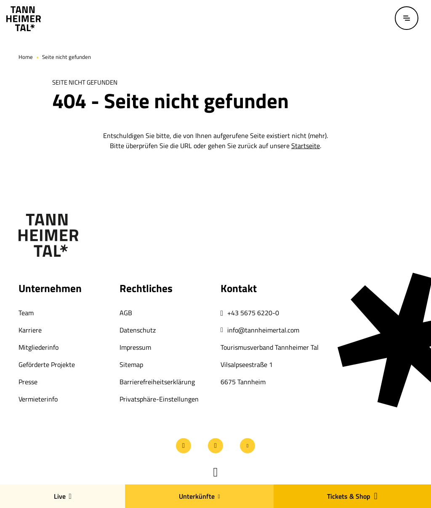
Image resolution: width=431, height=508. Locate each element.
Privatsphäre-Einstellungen (159, 399)
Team (26, 313)
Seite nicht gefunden (66, 57)
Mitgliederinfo (39, 347)
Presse (28, 382)
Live (63, 496)
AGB (126, 313)
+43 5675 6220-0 (253, 312)
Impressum (135, 347)
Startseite (305, 146)
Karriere (30, 330)
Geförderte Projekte (47, 364)
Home (26, 57)
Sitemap (131, 364)
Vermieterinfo (38, 399)
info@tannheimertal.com (263, 330)
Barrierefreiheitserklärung (157, 382)
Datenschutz (138, 330)
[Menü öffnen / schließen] (406, 18)
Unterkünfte (199, 496)
